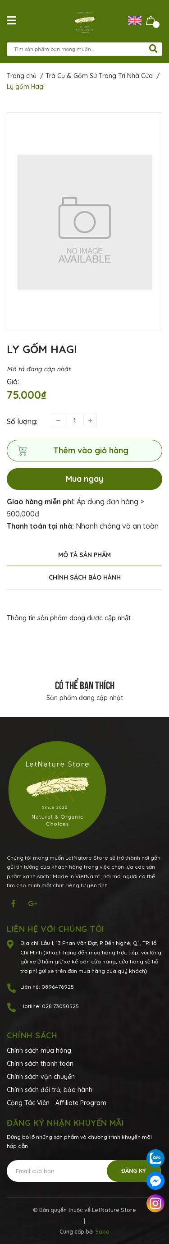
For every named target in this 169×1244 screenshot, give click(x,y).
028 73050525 (60, 1006)
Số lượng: (22, 421)
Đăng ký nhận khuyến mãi (65, 1123)
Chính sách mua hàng (39, 1050)
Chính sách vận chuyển (41, 1077)
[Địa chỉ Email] (84, 1171)
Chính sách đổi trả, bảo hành (49, 1090)
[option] (84, 221)
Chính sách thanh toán (40, 1064)
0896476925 (57, 986)
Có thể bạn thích (84, 684)
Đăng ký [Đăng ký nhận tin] (133, 1170)
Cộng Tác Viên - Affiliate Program (56, 1103)
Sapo (102, 1231)
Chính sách (32, 1035)
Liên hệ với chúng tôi (56, 929)
